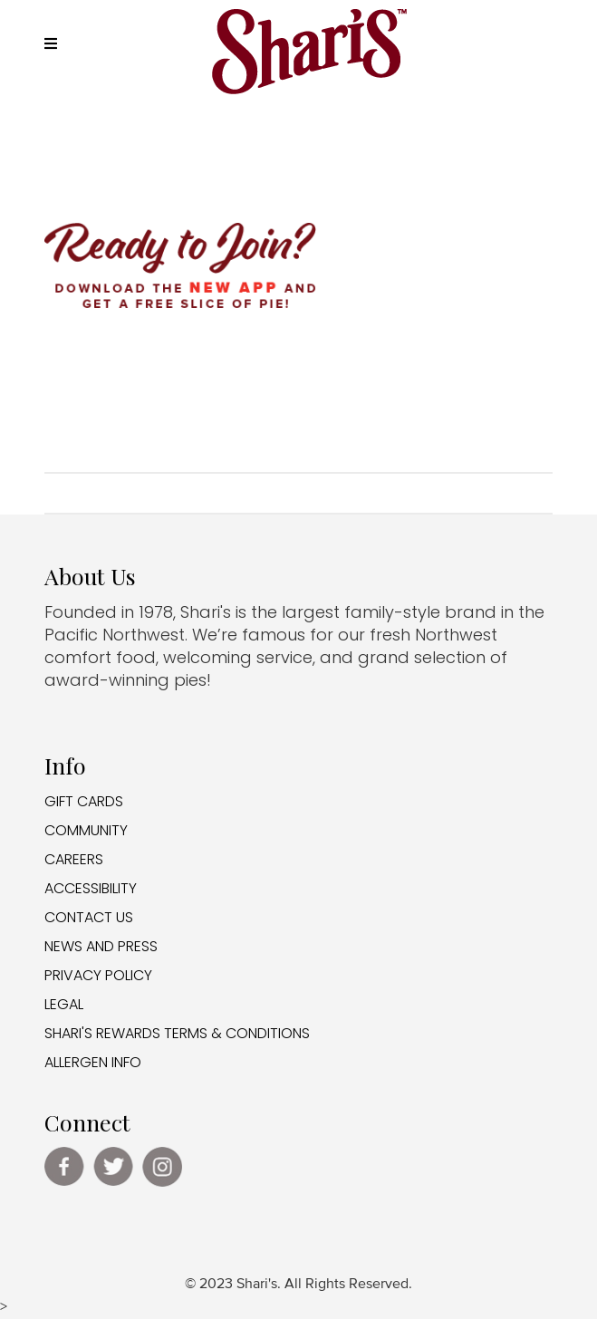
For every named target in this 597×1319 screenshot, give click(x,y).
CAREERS (73, 859)
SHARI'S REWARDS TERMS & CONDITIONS (177, 1033)
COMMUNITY (86, 830)
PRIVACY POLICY (98, 975)
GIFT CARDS (83, 801)
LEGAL (63, 1004)
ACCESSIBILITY (90, 888)
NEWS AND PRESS (101, 946)
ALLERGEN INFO (92, 1062)
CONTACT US (88, 917)
